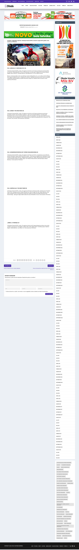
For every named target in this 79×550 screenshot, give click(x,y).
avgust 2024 (58, 191)
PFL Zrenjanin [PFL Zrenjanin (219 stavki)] (59, 507)
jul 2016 (57, 452)
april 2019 (58, 364)
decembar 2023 (59, 213)
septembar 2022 (59, 253)
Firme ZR (64, 6)
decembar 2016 (59, 439)
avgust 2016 (58, 450)
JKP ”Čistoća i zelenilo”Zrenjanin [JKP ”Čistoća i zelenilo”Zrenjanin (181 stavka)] (63, 479)
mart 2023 (58, 237)
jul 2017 (57, 420)
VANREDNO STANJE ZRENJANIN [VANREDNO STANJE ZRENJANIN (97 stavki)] (62, 529)
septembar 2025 (59, 156)
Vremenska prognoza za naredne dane (64, 103)
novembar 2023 (59, 215)
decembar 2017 (59, 407)
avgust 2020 (58, 320)
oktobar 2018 (59, 380)
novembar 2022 (59, 248)
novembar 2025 (59, 151)
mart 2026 (58, 140)
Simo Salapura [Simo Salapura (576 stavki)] (60, 523)
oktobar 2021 (59, 283)
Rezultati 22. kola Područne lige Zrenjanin (64, 110)
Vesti (23, 6)
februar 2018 (58, 401)
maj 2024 (58, 199)
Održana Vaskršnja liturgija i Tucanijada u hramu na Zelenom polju (64, 113)
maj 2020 (58, 329)
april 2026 (58, 137)
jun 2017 (57, 423)
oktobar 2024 (59, 186)
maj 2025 (58, 167)
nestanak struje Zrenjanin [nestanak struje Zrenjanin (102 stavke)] (62, 497)
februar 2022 (58, 272)
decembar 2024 (59, 180)
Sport (26, 6)
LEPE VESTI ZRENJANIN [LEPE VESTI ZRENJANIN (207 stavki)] (61, 493)
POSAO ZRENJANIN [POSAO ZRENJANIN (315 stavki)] (69, 514)
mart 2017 (58, 431)
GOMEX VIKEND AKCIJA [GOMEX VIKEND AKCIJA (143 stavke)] (65, 467)
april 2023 (58, 234)
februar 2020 (59, 337)
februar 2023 (58, 240)
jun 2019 (57, 358)
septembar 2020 (59, 318)
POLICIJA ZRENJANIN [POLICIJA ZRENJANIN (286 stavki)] (60, 512)
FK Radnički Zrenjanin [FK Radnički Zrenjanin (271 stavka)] (66, 465)
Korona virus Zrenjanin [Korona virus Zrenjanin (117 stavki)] (61, 486)
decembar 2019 (59, 342)
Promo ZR (46, 6)
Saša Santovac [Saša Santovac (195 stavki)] (60, 521)
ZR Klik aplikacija (7, 1)
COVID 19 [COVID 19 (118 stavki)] (58, 465)
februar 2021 (58, 304)
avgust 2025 (58, 159)
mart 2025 (58, 172)
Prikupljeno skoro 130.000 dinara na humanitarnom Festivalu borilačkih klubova (63, 130)
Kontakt (42, 1)
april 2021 (58, 299)
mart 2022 (58, 269)
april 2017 (58, 428)
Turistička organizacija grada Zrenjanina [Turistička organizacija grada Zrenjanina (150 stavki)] (63, 527)
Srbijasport (70, 6)
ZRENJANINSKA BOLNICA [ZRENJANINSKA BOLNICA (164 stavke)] (66, 536)
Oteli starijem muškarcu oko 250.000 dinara (65, 120)
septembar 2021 (59, 285)
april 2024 (58, 202)
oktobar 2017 (58, 412)
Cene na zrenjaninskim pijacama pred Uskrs (65, 122)
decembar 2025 (59, 148)
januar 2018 (58, 404)
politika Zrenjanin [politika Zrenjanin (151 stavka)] (60, 514)
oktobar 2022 (59, 250)
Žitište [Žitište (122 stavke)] (65, 538)
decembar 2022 (59, 245)
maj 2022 (58, 264)
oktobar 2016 (59, 444)
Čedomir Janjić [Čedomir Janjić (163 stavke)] (60, 538)
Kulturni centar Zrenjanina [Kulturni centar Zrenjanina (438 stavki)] (62, 490)
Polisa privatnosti (29, 1)
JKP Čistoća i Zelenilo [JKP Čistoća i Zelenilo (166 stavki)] (61, 476)
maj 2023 (58, 232)
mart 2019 (58, 366)
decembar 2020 (59, 310)
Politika (58, 6)
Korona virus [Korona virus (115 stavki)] (70, 483)
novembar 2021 (59, 280)
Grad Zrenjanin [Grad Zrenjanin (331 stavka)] (60, 470)
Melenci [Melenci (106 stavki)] (68, 493)
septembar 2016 (59, 447)
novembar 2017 (59, 409)
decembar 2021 (59, 277)
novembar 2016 (59, 442)
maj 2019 (58, 361)
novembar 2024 (59, 183)
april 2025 (58, 170)
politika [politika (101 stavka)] (67, 512)
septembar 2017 (59, 415)
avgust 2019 (58, 353)
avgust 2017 (58, 417)
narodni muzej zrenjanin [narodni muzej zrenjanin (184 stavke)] (62, 495)
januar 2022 (58, 275)
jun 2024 (58, 197)
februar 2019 (58, 369)
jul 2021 (57, 291)
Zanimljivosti (52, 6)
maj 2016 (58, 458)
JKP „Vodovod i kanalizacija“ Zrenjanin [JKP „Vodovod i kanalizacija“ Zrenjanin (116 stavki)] (64, 481)
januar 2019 (58, 372)
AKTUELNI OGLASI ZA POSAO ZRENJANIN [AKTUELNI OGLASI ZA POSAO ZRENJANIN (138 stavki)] (64, 463)
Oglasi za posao (33, 6)
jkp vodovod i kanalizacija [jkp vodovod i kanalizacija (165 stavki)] (62, 474)
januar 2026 (58, 145)
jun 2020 (58, 326)
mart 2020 (58, 334)
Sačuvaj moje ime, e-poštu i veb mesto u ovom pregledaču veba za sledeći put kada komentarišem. (27, 292)
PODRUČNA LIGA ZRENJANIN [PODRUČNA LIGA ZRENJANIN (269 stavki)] (62, 510)
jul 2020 (57, 323)
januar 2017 (58, 436)
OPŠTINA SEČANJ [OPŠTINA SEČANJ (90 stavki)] (60, 502)
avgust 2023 (58, 223)
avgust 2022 (58, 256)
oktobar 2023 (59, 218)
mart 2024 (58, 205)
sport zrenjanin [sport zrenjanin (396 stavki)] (67, 523)
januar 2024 (58, 210)
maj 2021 (58, 296)
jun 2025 (57, 164)
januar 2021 (58, 307)
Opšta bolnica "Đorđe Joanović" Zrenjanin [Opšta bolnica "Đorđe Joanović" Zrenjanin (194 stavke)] (63, 505)
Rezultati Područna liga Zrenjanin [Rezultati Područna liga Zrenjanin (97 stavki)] (64, 519)
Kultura (40, 6)
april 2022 (58, 267)
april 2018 (58, 396)
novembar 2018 (59, 377)
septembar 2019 (59, 350)
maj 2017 (57, 426)
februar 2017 (58, 434)
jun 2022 (57, 261)
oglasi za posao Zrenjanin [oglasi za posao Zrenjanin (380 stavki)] (62, 499)
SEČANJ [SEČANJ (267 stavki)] (65, 521)
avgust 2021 (58, 288)
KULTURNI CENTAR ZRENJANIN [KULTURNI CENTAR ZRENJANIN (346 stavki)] (62, 488)
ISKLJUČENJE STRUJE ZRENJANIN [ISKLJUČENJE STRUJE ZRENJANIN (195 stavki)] (62, 472)
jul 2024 (57, 194)
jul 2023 (57, 226)
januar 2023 (58, 242)
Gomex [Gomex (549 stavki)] (58, 467)
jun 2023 (57, 229)
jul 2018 (57, 388)
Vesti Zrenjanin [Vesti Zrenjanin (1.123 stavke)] (69, 531)
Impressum (14, 1)
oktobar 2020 (59, 315)
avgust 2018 (58, 385)
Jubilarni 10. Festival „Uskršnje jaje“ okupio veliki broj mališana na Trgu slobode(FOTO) (65, 117)
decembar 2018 (59, 374)
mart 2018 (58, 399)
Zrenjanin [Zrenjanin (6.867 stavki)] (59, 536)
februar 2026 (58, 143)
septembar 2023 (59, 221)
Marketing (37, 1)
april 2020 (58, 331)
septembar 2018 (59, 382)
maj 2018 (58, 393)
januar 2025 (58, 178)
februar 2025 (58, 175)
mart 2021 (58, 302)
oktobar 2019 (59, 347)
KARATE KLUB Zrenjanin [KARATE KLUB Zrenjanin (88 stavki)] (61, 483)
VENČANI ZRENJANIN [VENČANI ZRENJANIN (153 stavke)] (60, 531)
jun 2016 (57, 455)
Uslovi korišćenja (21, 1)
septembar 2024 (59, 188)
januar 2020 (58, 339)
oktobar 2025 (59, 153)
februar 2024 (59, 207)
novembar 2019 (59, 345)
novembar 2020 (59, 312)
